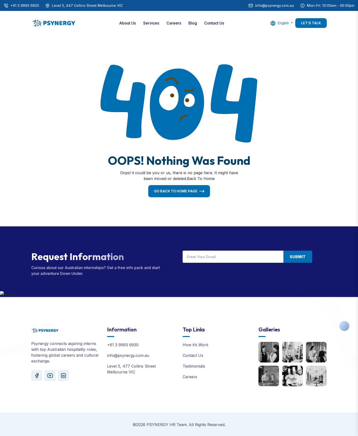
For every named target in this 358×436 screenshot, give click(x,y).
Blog (192, 23)
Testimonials (194, 366)
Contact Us (214, 23)
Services (151, 23)
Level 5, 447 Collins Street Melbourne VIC (87, 5)
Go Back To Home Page (175, 191)
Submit (298, 256)
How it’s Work (195, 344)
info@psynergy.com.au (274, 5)
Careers (173, 23)
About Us (127, 23)
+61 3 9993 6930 (24, 5)
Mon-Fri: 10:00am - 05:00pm (330, 5)
